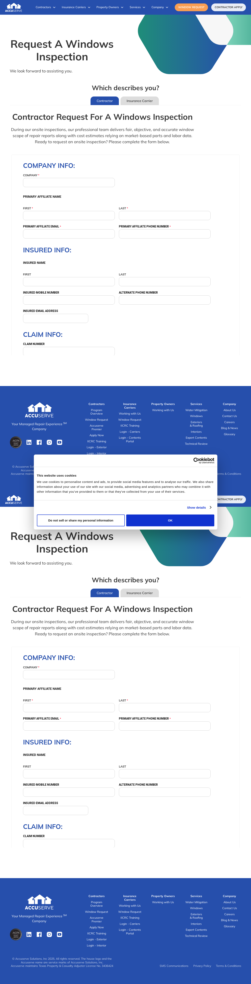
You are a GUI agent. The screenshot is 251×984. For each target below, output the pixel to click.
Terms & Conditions (228, 474)
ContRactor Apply (228, 7)
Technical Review (196, 444)
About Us (229, 410)
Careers (229, 422)
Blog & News (229, 428)
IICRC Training (96, 441)
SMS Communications (174, 966)
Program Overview (96, 412)
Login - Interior (96, 453)
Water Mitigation (196, 410)
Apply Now (97, 435)
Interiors (196, 432)
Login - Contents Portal (130, 439)
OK (170, 520)
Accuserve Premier (96, 427)
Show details (196, 507)
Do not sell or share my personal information (80, 520)
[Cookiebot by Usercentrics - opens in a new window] (196, 460)
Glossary (229, 434)
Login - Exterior (97, 447)
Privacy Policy (202, 966)
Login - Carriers (130, 432)
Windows (196, 416)
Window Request (191, 7)
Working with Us (130, 413)
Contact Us (229, 416)
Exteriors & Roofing (196, 424)
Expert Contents (196, 437)
